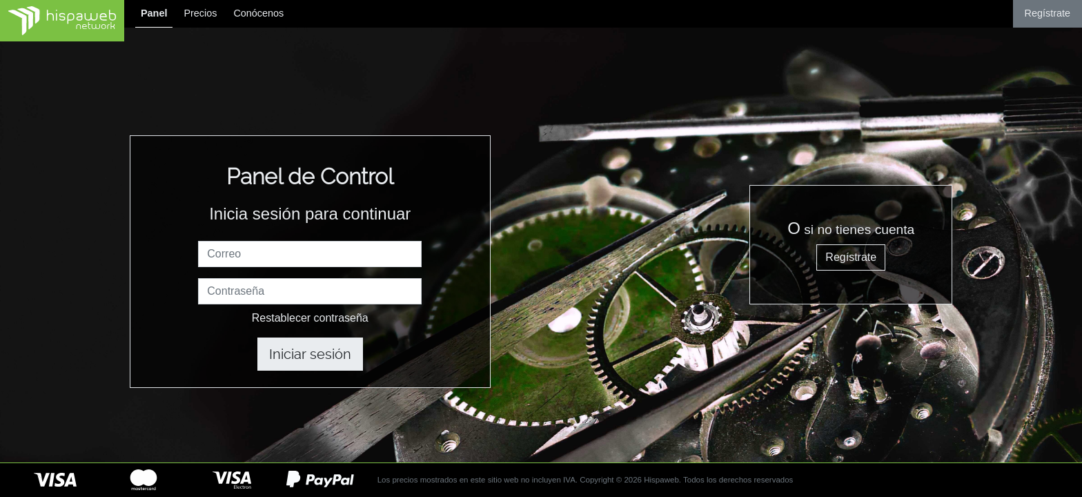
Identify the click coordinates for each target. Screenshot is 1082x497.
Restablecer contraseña (310, 318)
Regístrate (1047, 13)
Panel (154, 13)
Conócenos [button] (258, 13)
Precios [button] (200, 13)
